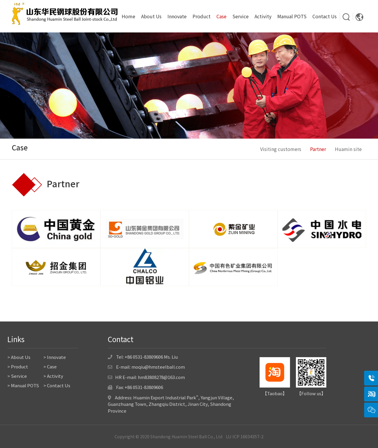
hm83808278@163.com (161, 377)
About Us (151, 16)
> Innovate (54, 357)
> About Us (18, 357)
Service (240, 16)
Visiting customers (280, 148)
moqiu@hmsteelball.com (158, 367)
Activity (263, 16)
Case (221, 16)
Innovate (177, 16)
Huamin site (348, 148)
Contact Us (324, 16)
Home (128, 16)
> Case (50, 366)
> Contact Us (56, 385)
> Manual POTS (23, 385)
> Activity (53, 376)
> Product (17, 366)
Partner (318, 148)
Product (202, 16)
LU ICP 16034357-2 (244, 436)
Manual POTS (292, 16)
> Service (17, 376)
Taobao (275, 393)
